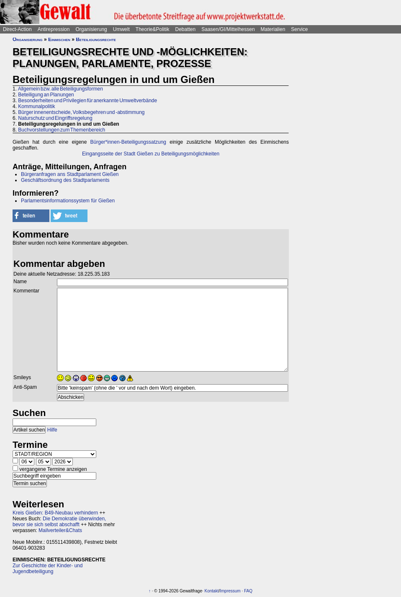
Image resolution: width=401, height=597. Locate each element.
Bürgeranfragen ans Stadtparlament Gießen (69, 174)
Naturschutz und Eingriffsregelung (55, 118)
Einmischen (59, 39)
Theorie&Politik (153, 29)
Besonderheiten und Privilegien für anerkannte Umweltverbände (87, 100)
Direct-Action (17, 29)
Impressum (230, 591)
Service (299, 29)
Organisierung (91, 29)
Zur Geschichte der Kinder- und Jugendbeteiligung (47, 568)
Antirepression (54, 29)
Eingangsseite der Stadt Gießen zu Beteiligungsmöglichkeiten (150, 154)
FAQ (248, 591)
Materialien (273, 29)
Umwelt (121, 29)
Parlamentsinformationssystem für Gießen (68, 201)
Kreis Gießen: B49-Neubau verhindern (55, 513)
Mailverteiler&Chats (60, 530)
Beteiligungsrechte (96, 39)
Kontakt (212, 591)
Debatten (185, 29)
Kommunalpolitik (36, 106)
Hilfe (52, 430)
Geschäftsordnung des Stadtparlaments (65, 180)
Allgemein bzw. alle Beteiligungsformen (60, 89)
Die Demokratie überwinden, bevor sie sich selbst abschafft (59, 521)
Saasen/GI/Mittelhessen (227, 29)
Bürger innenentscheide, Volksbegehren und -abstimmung (81, 112)
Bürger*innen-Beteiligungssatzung (128, 142)
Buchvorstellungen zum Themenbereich (61, 130)
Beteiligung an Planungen (46, 95)
